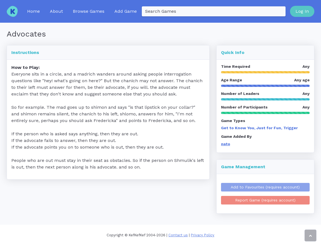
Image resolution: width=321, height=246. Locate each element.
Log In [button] (302, 11)
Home (33, 11)
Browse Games (88, 11)
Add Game (125, 11)
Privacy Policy (202, 235)
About (56, 11)
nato (225, 144)
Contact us (178, 235)
